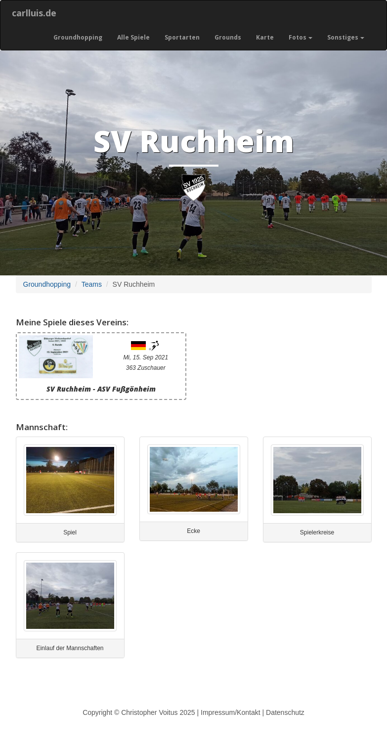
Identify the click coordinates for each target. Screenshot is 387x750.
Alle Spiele (133, 37)
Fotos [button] (300, 37)
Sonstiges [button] (345, 37)
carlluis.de (34, 13)
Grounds (228, 37)
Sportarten (182, 37)
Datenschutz (285, 712)
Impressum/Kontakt (230, 712)
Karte (265, 37)
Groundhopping (77, 37)
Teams (92, 284)
